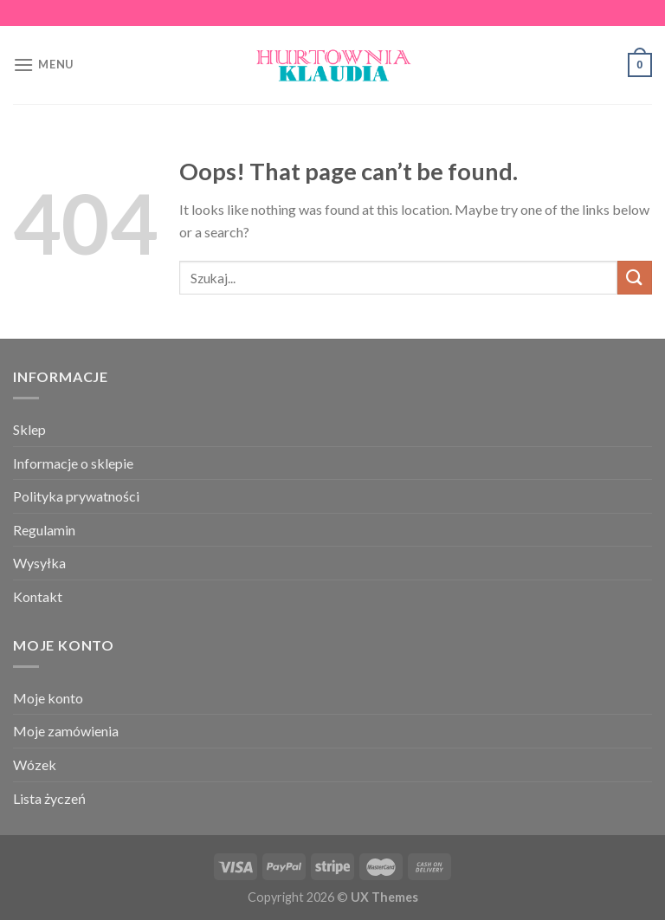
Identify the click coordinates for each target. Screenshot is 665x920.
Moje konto (48, 698)
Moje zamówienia (66, 730)
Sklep (29, 429)
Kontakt (37, 596)
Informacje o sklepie (73, 463)
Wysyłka (39, 562)
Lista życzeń (49, 798)
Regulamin (44, 530)
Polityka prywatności (76, 496)
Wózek (34, 764)
